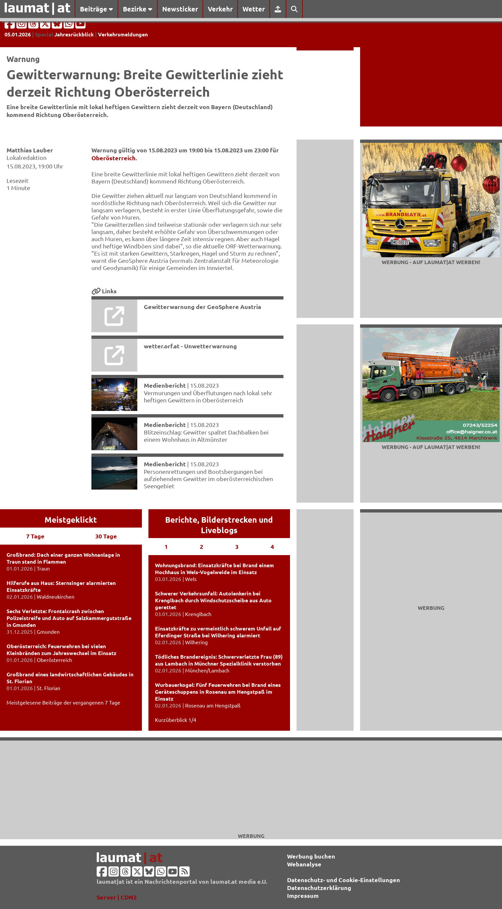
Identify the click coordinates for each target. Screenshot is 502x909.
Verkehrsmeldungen (123, 34)
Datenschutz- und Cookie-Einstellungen (343, 879)
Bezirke (137, 9)
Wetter (253, 9)
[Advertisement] (251, 786)
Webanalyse (304, 864)
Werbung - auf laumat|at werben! (431, 262)
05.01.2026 (18, 34)
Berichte (181, 519)
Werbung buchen (311, 856)
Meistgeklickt (71, 519)
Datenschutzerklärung (319, 887)
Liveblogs (219, 530)
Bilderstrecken (229, 519)
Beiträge (96, 9)
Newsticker (180, 9)
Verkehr (220, 9)
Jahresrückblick (74, 34)
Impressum (303, 895)
